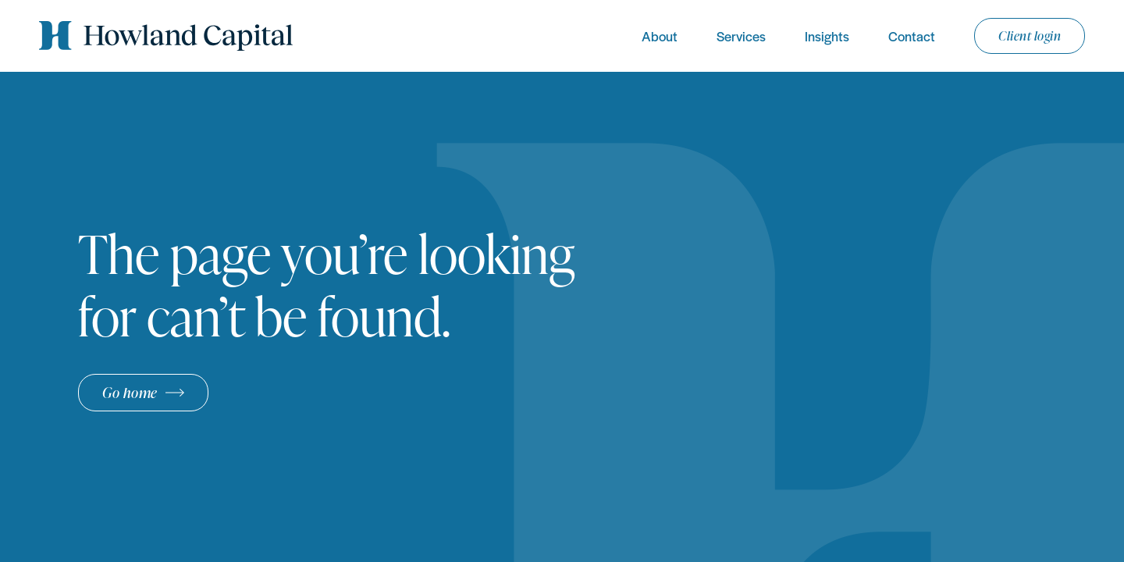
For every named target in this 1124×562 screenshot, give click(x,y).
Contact (911, 36)
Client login (1029, 35)
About (660, 36)
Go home (130, 392)
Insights (827, 36)
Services (741, 36)
